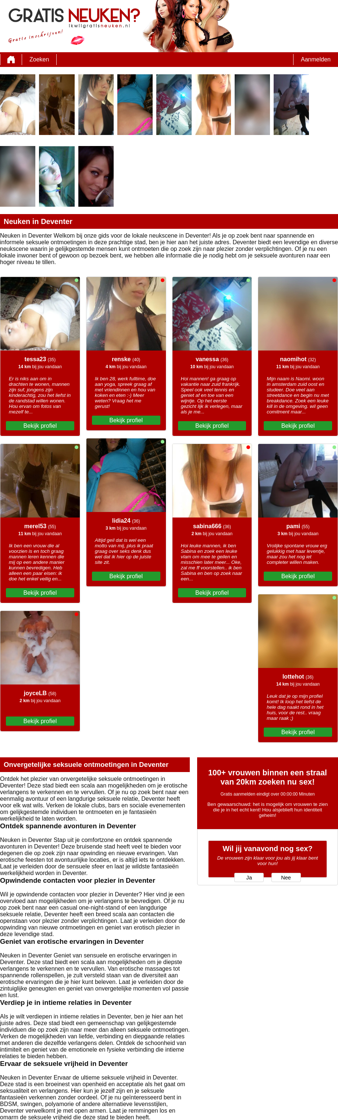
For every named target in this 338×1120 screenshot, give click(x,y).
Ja (249, 878)
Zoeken (39, 59)
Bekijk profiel (40, 426)
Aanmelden (316, 59)
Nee (286, 878)
